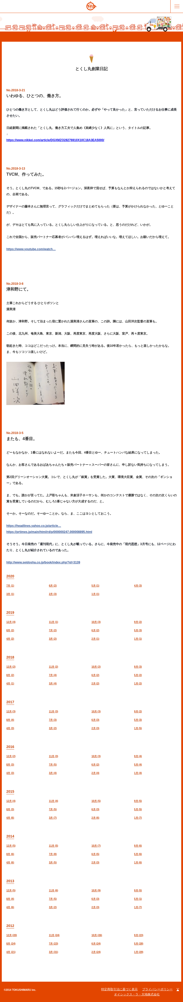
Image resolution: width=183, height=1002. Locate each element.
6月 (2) (53, 585)
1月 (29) (138, 952)
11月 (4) (53, 801)
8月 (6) (10, 854)
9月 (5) (138, 801)
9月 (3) (138, 666)
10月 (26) (97, 935)
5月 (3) (138, 630)
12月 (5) (10, 845)
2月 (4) (95, 773)
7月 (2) (53, 630)
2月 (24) (96, 952)
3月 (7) (53, 817)
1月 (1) (95, 594)
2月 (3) (53, 594)
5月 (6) (138, 854)
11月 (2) (53, 666)
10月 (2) (96, 666)
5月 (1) (95, 585)
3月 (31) (53, 952)
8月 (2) (10, 630)
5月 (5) (138, 809)
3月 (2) (53, 638)
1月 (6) (138, 862)
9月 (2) (138, 622)
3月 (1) (10, 594)
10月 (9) (96, 890)
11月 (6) (53, 890)
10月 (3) (96, 622)
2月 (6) (95, 817)
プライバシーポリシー (157, 989)
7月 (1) (10, 585)
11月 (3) (53, 711)
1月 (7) (138, 817)
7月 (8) (53, 854)
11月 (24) (54, 935)
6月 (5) (95, 854)
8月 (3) (10, 764)
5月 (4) (138, 764)
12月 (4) (10, 622)
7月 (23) (53, 943)
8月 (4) (10, 720)
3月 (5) (53, 862)
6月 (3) (95, 720)
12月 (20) (11, 935)
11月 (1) (53, 622)
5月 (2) (138, 675)
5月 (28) (138, 943)
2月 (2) (95, 683)
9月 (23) (138, 935)
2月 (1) (95, 638)
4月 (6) (10, 817)
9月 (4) (138, 756)
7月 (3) (53, 720)
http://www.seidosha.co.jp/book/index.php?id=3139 (43, 562)
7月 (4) (53, 675)
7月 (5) (53, 764)
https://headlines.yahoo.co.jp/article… (33, 526)
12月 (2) (10, 666)
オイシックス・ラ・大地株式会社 (137, 994)
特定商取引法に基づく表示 (119, 989)
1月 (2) (138, 683)
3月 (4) (53, 683)
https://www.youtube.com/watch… (31, 249)
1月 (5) (138, 728)
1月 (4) (138, 773)
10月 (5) (96, 801)
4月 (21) (10, 952)
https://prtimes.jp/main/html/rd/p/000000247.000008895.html (49, 532)
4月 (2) (10, 638)
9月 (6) (138, 845)
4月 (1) (10, 683)
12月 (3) (10, 711)
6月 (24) (96, 943)
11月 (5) (53, 845)
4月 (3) (138, 585)
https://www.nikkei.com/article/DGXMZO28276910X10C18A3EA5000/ (55, 140)
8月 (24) (10, 943)
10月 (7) (96, 845)
